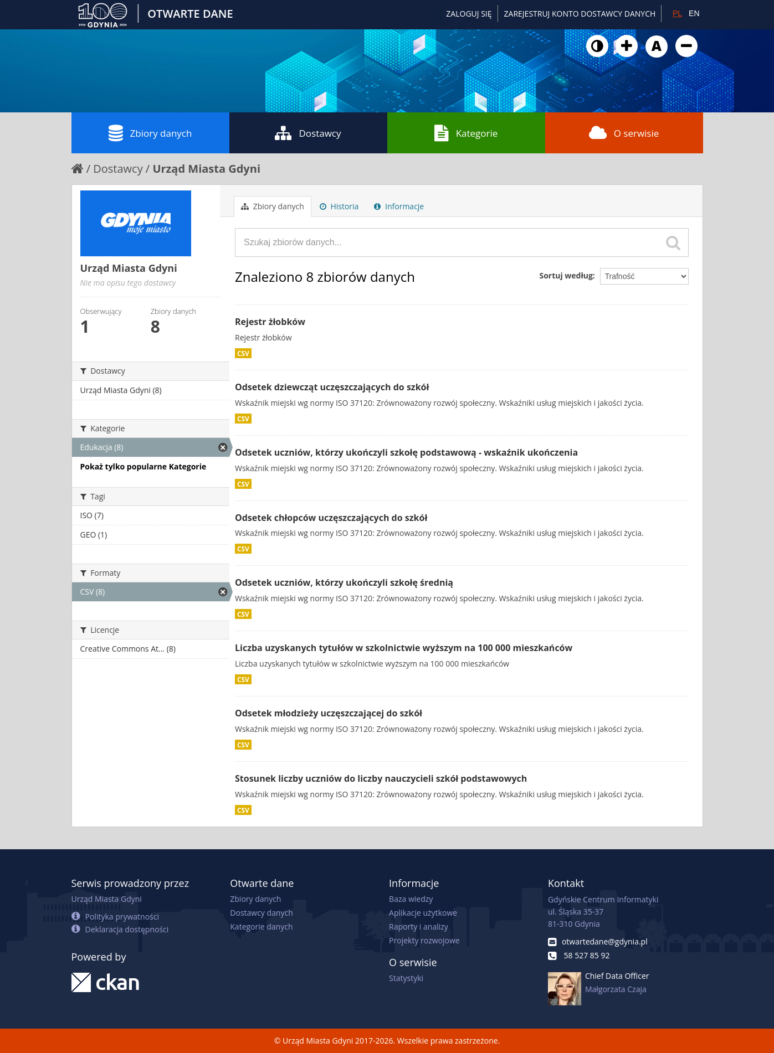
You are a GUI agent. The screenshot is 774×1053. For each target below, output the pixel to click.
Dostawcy (308, 133)
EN (694, 13)
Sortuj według (565, 275)
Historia (339, 206)
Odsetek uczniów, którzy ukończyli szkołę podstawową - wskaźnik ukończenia (406, 452)
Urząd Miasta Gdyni (206, 168)
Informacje (399, 206)
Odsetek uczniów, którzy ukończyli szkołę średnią (344, 582)
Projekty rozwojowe (424, 940)
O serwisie (624, 133)
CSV (243, 353)
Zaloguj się (468, 13)
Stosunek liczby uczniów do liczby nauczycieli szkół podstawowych (381, 778)
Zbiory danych (150, 133)
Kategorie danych (261, 926)
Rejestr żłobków (270, 322)
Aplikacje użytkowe (423, 912)
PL (677, 13)
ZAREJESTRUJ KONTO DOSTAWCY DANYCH (580, 13)
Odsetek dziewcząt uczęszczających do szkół (332, 387)
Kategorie (466, 133)
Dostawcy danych (261, 912)
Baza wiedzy (411, 899)
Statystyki (406, 978)
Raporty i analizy (418, 926)
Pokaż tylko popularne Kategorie (143, 466)
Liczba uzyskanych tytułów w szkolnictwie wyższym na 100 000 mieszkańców (403, 648)
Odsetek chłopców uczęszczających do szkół (331, 518)
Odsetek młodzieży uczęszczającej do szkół (328, 713)
